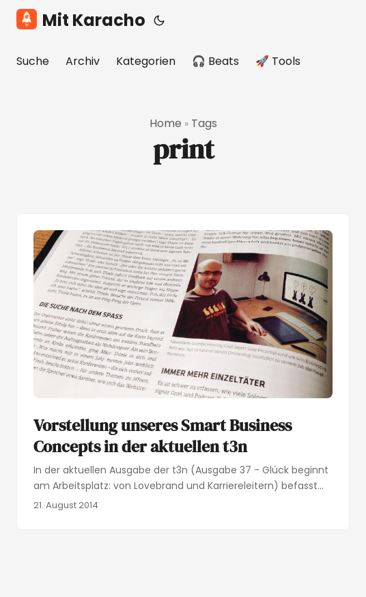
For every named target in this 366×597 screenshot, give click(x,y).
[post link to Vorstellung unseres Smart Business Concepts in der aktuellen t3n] (183, 371)
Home (166, 123)
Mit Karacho (80, 20)
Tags (204, 123)
